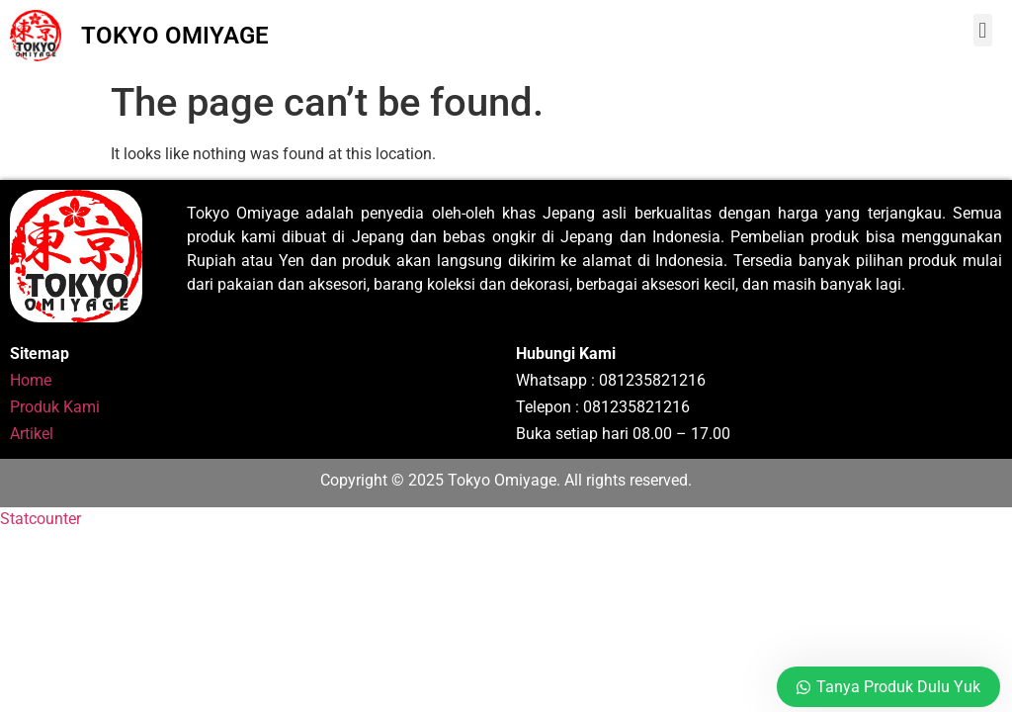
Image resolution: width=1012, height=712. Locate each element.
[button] (982, 30)
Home (30, 380)
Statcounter (40, 518)
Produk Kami (55, 407)
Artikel (31, 433)
